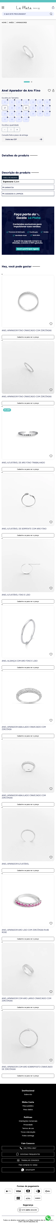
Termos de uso (28, 1128)
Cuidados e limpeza (13, 194)
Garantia (9, 187)
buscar (51, 14)
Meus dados (28, 1109)
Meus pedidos (28, 1106)
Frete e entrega (28, 1136)
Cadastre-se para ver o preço (28, 337)
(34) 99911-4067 (28, 1148)
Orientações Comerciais (28, 1121)
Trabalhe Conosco (28, 1160)
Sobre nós (28, 1094)
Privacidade (28, 1125)
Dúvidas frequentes (28, 1154)
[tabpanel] (28, 51)
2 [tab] (31, 82)
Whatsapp (28, 1169)
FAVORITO (51, 323)
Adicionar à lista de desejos (49, 90)
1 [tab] (27, 82)
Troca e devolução (28, 1132)
